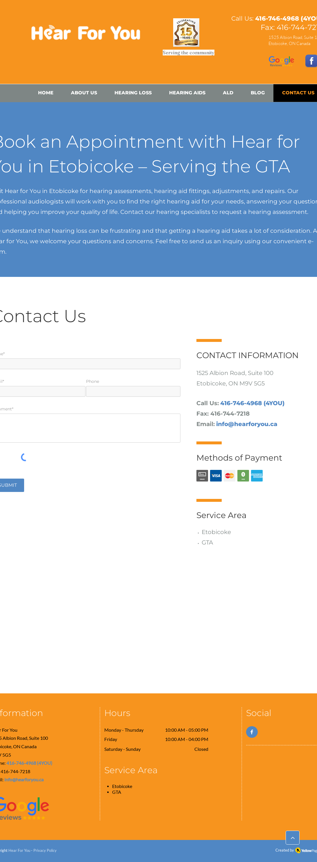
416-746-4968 (277, 18)
